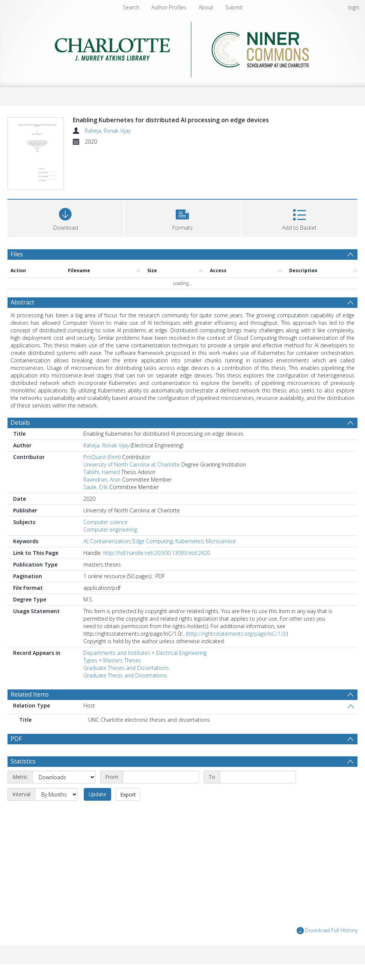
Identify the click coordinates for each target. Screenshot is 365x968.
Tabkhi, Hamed (101, 472)
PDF (16, 739)
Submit (234, 7)
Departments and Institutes (116, 652)
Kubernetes (189, 541)
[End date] (258, 777)
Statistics (23, 761)
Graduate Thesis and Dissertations (125, 675)
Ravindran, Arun (102, 479)
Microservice (221, 541)
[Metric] (64, 777)
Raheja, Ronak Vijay (108, 130)
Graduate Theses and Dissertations (126, 667)
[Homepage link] (182, 47)
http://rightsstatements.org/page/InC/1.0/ (237, 633)
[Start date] (161, 777)
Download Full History (327, 931)
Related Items (30, 694)
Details (20, 422)
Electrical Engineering (181, 652)
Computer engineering (110, 529)
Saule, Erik (95, 487)
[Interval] (56, 794)
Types (90, 660)
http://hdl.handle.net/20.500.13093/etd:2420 (156, 552)
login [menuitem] (353, 7)
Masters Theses (122, 660)
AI (85, 541)
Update (97, 794)
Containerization (110, 541)
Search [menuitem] (131, 7)
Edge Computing (153, 541)
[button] (182, 217)
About (206, 7)
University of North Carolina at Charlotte (131, 464)
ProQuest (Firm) (102, 457)
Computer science (105, 522)
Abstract (22, 302)
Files (17, 254)
